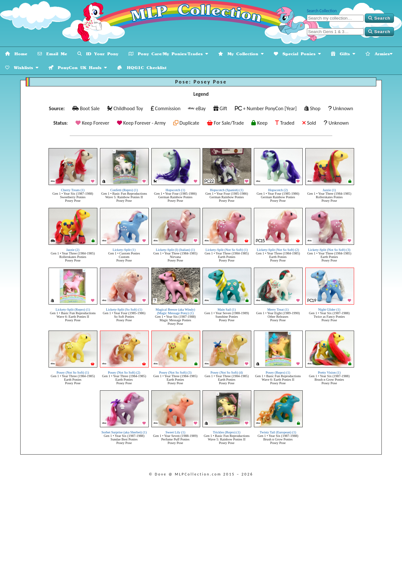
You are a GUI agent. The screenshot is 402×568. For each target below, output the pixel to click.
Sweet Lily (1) (175, 432)
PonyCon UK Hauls (78, 67)
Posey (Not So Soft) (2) (124, 372)
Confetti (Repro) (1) (124, 190)
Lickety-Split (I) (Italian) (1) (175, 250)
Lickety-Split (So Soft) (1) (124, 309)
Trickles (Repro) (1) (226, 432)
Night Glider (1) (329, 309)
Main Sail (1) (227, 309)
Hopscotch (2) (278, 190)
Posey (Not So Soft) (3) (175, 372)
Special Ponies (297, 53)
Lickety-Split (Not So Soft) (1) (227, 250)
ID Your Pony (97, 53)
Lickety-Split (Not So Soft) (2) (278, 250)
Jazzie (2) (72, 250)
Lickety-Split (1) (123, 250)
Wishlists (21, 67)
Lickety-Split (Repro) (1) (73, 309)
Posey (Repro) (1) (278, 372)
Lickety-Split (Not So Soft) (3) (329, 250)
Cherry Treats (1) (73, 190)
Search (379, 18)
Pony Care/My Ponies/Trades (168, 53)
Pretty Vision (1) (329, 372)
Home (16, 53)
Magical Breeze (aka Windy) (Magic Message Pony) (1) (175, 311)
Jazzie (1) (329, 190)
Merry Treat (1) (278, 309)
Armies (378, 53)
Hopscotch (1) (175, 190)
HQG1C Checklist (141, 67)
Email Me (52, 53)
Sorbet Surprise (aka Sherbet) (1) (124, 432)
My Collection (241, 53)
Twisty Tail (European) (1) (278, 432)
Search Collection (322, 10)
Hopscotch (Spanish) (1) (226, 190)
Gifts (343, 53)
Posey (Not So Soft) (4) (226, 372)
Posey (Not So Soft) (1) (73, 372)
